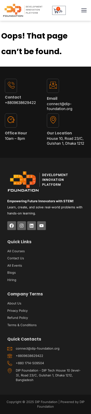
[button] (84, 10)
